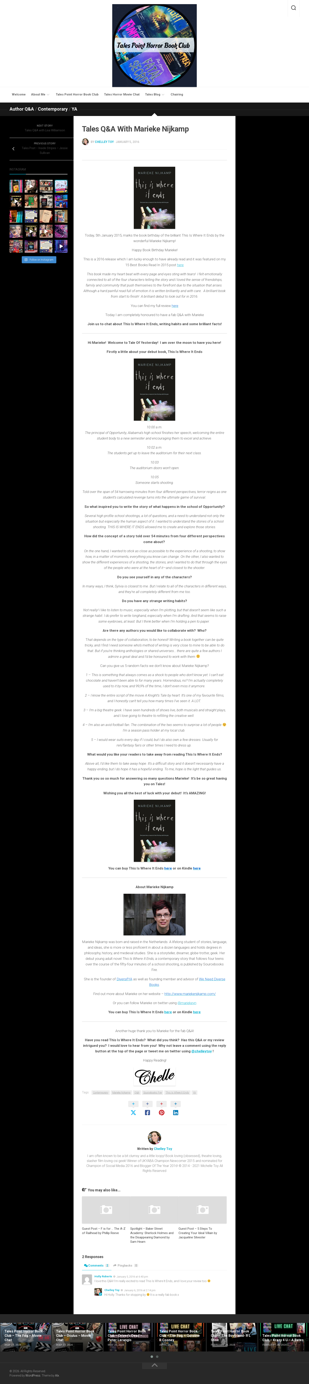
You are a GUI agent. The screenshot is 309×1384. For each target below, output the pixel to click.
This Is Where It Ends (177, 1092)
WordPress (32, 1375)
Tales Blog (152, 94)
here (180, 265)
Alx (57, 1375)
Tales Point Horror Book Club (77, 94)
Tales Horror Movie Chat (122, 94)
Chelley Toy (104, 142)
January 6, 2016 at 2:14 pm (140, 1290)
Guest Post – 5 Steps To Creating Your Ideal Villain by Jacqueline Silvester (198, 1233)
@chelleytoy (201, 1051)
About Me (38, 94)
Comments (96, 1265)
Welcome (19, 94)
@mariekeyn (186, 1003)
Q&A (136, 1092)
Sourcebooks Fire (152, 1092)
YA (74, 109)
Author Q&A (22, 109)
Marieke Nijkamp (121, 1092)
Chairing (177, 94)
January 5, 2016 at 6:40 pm (132, 1276)
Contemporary (53, 109)
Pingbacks (125, 1265)
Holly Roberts (103, 1276)
